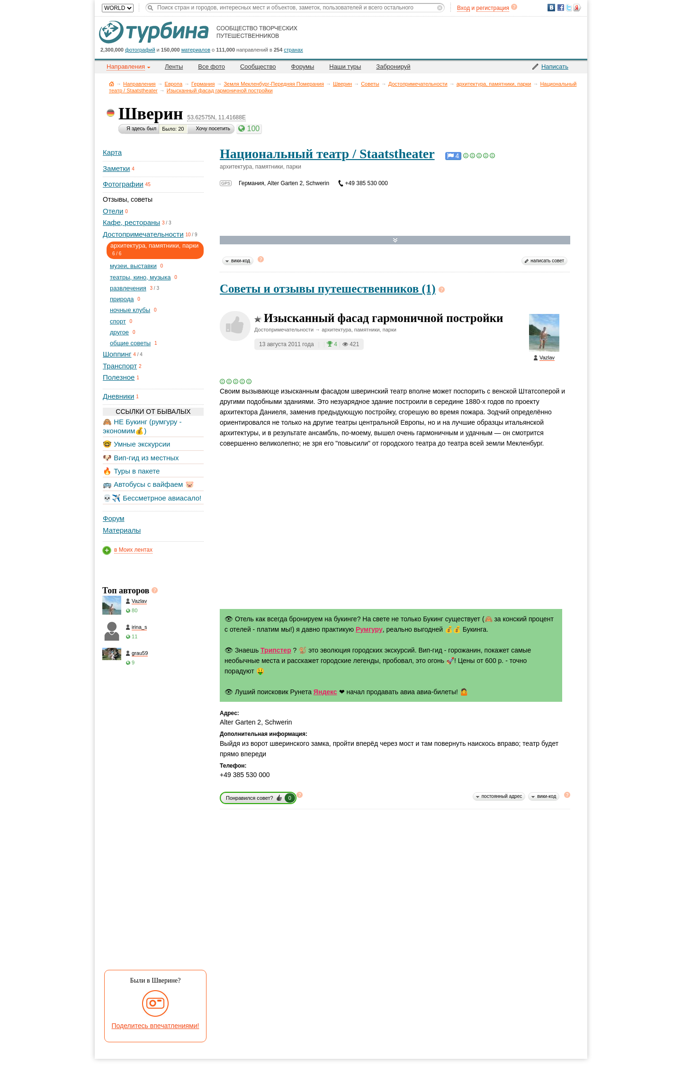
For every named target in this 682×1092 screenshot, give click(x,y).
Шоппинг (117, 354)
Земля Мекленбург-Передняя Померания (274, 84)
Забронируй (393, 66)
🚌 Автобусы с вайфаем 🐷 (148, 484)
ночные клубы (130, 309)
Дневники (118, 396)
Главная (111, 83)
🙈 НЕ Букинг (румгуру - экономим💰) (142, 426)
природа (122, 299)
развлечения (128, 288)
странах (293, 50)
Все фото (211, 66)
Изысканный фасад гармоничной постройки (220, 90)
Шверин (342, 84)
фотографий (140, 50)
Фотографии (123, 184)
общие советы (130, 343)
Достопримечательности (418, 84)
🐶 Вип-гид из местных (141, 458)
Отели (113, 211)
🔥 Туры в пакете (131, 471)
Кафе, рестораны (131, 222)
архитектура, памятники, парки (494, 84)
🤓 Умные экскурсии (136, 444)
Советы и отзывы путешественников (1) (328, 288)
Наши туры (345, 66)
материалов (195, 50)
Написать (554, 66)
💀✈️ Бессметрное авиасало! (152, 498)
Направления (139, 84)
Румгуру (369, 629)
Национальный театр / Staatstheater (327, 153)
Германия (203, 84)
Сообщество (258, 66)
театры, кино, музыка (140, 277)
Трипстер (275, 650)
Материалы (122, 530)
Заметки (116, 168)
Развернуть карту (395, 240)
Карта (112, 152)
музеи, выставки (133, 265)
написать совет (547, 260)
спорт (118, 321)
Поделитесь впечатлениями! (155, 1025)
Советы (370, 84)
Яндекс (325, 692)
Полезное (119, 377)
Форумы (302, 66)
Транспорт (120, 366)
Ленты (174, 66)
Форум (114, 518)
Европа (174, 84)
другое (119, 332)
